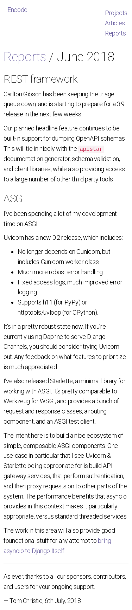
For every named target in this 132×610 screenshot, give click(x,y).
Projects (116, 13)
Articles (115, 23)
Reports (115, 33)
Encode (17, 9)
